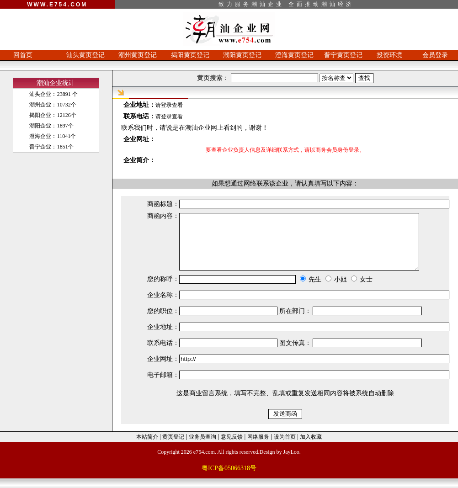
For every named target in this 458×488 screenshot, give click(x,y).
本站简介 (147, 446)
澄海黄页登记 (294, 55)
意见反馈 (232, 446)
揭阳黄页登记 (190, 55)
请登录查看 (169, 105)
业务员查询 (202, 446)
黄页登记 (173, 446)
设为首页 (285, 446)
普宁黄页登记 (343, 55)
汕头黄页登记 (85, 55)
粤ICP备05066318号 (229, 477)
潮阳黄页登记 (242, 55)
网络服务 (258, 446)
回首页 (22, 55)
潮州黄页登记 (137, 55)
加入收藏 (311, 446)
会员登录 (435, 55)
